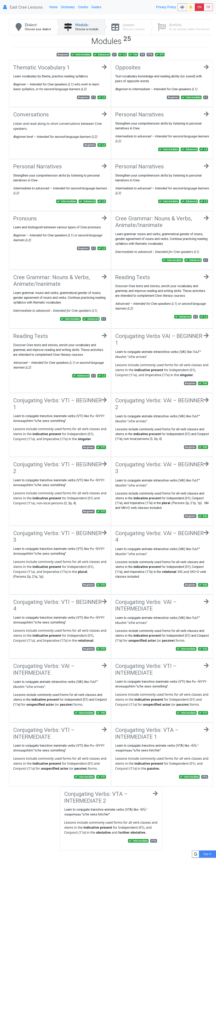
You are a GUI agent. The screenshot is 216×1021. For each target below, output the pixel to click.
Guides (96, 7)
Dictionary (68, 7)
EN (199, 7)
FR (208, 7)
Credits (83, 7)
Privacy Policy (166, 7)
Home (53, 7)
